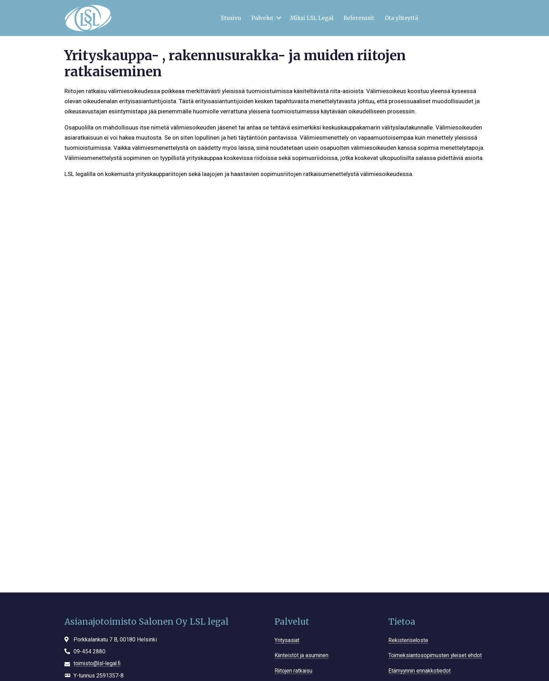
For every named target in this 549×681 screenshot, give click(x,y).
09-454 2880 (89, 651)
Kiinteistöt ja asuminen (302, 655)
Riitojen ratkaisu (293, 670)
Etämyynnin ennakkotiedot (420, 670)
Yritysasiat (287, 640)
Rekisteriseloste (408, 640)
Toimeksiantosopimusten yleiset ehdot (436, 655)
